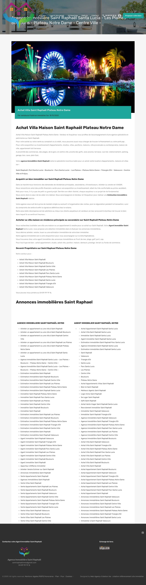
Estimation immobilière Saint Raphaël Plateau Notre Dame (44, 421)
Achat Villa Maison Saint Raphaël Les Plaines (37, 270)
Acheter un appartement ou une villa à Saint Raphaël (41, 329)
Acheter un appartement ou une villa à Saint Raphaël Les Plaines (46, 342)
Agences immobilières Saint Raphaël (35, 480)
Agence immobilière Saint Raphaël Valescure (98, 418)
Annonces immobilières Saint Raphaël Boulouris (100, 500)
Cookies (69, 576)
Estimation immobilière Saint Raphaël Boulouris (40, 418)
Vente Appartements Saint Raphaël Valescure (39, 493)
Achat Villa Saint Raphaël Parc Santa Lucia (98, 452)
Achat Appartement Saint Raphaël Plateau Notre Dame (102, 480)
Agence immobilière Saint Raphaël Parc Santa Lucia (101, 428)
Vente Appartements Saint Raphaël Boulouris (39, 490)
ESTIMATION (73, 16)
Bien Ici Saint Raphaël (89, 387)
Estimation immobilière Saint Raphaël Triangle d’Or (41, 425)
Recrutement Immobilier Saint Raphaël (96, 408)
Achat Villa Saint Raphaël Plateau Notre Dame (99, 449)
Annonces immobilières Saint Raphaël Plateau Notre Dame (104, 511)
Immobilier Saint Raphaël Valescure (95, 411)
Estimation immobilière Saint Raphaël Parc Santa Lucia (103, 342)
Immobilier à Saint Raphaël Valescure (95, 521)
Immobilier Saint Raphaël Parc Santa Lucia (37, 397)
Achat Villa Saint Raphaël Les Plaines (95, 456)
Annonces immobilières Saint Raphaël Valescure (100, 497)
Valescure (85, 356)
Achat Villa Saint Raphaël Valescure (95, 442)
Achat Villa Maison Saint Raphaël (32, 259)
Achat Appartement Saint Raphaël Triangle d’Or (100, 476)
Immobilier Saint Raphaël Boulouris (35, 408)
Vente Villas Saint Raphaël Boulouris (35, 514)
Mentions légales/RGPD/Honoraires (39, 576)
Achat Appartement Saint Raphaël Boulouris (98, 469)
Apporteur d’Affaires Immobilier (33, 466)
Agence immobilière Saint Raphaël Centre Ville (99, 435)
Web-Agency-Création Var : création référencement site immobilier (117, 576)
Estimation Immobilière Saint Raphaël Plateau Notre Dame (44, 387)
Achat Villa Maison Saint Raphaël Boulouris (36, 263)
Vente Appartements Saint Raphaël (34, 476)
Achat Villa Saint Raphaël (91, 466)
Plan (57, 576)
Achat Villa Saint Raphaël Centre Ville (96, 459)
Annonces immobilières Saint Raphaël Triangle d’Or (101, 514)
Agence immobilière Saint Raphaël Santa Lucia (99, 346)
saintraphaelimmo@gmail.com (24, 563)
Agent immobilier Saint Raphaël (33, 462)
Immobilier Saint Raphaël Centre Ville (35, 404)
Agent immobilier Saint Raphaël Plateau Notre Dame (41, 445)
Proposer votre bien (133, 16)
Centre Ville (85, 373)
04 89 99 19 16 (110, 15)
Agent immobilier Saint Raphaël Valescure (37, 438)
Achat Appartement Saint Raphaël (94, 493)
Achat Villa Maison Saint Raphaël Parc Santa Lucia (39, 273)
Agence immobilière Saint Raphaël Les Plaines (99, 432)
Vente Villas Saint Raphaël (31, 483)
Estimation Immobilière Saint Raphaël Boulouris (40, 377)
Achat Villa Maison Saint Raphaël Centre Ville (37, 266)
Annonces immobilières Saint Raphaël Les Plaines (101, 507)
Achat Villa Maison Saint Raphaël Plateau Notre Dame (40, 277)
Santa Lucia (85, 363)
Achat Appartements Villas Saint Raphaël (97, 384)
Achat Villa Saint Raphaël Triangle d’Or (96, 445)
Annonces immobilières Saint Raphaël (36, 473)
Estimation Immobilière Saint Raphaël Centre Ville (40, 380)
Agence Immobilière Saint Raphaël (24, 559)
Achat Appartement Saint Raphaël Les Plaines (99, 483)
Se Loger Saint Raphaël (90, 397)
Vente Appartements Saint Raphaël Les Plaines (39, 486)
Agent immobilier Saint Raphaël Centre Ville (38, 456)
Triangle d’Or (86, 360)
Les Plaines (85, 370)
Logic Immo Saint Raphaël (91, 394)
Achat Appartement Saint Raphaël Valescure (98, 473)
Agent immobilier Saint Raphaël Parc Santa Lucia (40, 449)
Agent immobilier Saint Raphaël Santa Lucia (98, 339)
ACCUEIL (42, 16)
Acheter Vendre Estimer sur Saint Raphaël (37, 469)
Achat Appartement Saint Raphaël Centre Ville (99, 486)
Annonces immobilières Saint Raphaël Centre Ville (101, 504)
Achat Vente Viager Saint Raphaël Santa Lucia (99, 404)
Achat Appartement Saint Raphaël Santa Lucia (99, 329)
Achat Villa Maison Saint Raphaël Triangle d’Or (37, 283)
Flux (62, 576)
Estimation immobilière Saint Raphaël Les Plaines (40, 414)
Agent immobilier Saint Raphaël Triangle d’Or (38, 442)
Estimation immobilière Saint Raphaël (35, 373)
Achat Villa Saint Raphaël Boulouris (95, 462)
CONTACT (95, 16)
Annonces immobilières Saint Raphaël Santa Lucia (101, 517)
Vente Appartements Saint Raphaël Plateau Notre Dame (43, 500)
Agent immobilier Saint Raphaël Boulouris (37, 459)
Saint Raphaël (86, 353)
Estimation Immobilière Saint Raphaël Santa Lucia (40, 390)
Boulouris (85, 377)
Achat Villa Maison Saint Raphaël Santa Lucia (37, 280)
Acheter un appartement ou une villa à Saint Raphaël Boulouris (46, 332)
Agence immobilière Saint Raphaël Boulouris (98, 438)
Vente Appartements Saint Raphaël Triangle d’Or (40, 504)
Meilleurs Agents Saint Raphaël (93, 390)
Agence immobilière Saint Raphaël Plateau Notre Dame (102, 425)
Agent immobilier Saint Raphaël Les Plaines (38, 452)
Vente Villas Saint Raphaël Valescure (35, 511)
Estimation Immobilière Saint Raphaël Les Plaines (40, 384)
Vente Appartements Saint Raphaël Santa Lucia (39, 507)
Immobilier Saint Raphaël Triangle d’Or (96, 414)
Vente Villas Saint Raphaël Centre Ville (36, 521)
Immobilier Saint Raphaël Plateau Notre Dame (39, 394)
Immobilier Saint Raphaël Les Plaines (35, 401)
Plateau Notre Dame (89, 380)
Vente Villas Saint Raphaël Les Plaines (36, 517)
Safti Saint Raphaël (88, 401)
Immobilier (41, 115)
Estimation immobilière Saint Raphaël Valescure (40, 435)
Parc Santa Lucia (87, 366)
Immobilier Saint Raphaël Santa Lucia (96, 336)
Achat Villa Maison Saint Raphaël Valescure (36, 287)
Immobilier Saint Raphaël (30, 411)
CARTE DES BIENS (57, 16)
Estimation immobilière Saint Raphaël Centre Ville (40, 428)
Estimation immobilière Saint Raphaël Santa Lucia (101, 349)
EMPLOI (85, 16)
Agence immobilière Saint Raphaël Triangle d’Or (100, 421)
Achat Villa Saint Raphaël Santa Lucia (96, 332)
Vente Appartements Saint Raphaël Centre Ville (39, 497)
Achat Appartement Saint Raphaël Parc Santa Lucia (101, 490)
